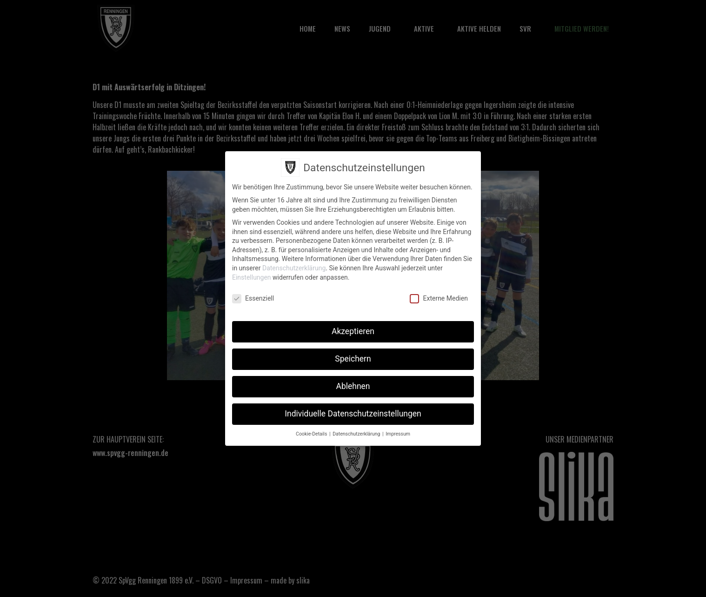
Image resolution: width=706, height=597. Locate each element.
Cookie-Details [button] (312, 432)
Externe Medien (438, 296)
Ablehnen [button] (353, 384)
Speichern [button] (353, 356)
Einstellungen (251, 275)
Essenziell (253, 296)
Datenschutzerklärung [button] (357, 432)
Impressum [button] (398, 432)
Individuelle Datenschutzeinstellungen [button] (353, 411)
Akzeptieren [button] (353, 329)
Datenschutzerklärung (294, 265)
